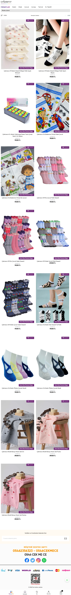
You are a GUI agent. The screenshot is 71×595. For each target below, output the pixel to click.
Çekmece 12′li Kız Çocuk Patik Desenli (48, 198)
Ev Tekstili (48, 7)
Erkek (20, 7)
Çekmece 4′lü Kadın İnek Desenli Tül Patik (49, 324)
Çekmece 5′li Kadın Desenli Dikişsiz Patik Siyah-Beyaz (53, 71)
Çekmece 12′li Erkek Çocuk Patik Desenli (48, 261)
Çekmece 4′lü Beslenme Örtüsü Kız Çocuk (14, 198)
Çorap (33, 7)
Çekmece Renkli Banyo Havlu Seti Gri (13, 451)
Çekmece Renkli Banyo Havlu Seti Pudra (49, 451)
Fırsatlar (5, 7)
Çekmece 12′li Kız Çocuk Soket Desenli (13, 261)
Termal (40, 7)
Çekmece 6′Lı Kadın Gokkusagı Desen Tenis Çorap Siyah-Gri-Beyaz (17, 135)
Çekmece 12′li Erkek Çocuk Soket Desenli (14, 324)
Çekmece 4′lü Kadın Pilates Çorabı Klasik (49, 388)
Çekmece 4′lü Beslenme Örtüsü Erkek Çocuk (50, 134)
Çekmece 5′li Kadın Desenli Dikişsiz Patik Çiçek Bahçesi (17, 71)
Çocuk (26, 7)
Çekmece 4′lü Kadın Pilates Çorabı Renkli (14, 388)
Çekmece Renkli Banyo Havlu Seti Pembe (14, 515)
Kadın (14, 7)
